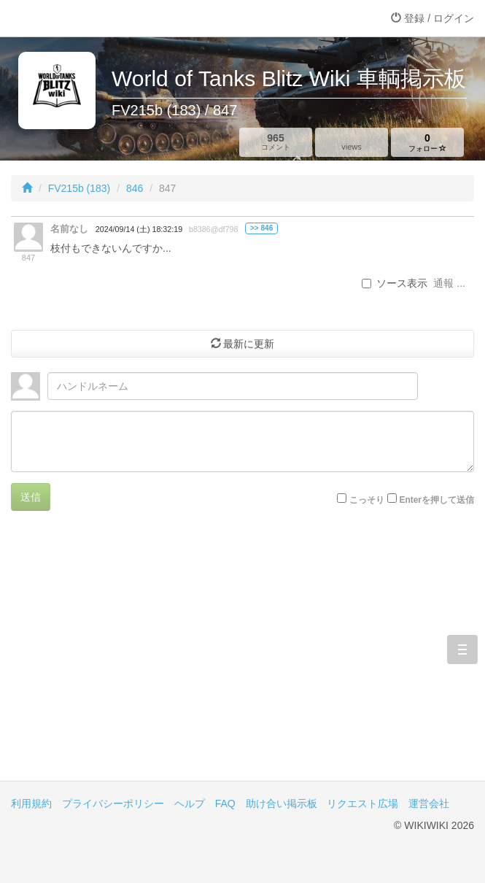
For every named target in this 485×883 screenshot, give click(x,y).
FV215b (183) (79, 188)
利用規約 (31, 803)
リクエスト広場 (362, 803)
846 (134, 188)
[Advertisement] (242, 657)
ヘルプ (189, 803)
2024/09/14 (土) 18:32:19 (139, 229)
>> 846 (261, 228)
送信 (30, 497)
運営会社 (428, 803)
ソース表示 (394, 283)
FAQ (225, 803)
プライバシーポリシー (113, 803)
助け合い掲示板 (281, 803)
